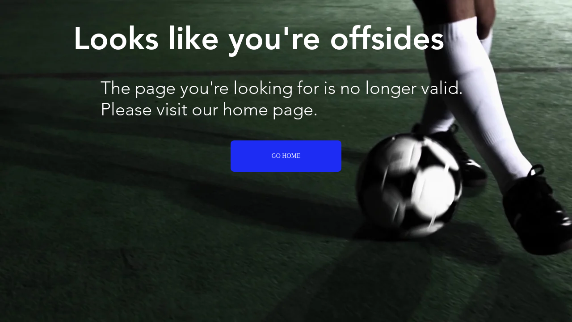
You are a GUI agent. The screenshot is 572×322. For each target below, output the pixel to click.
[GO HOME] (286, 156)
